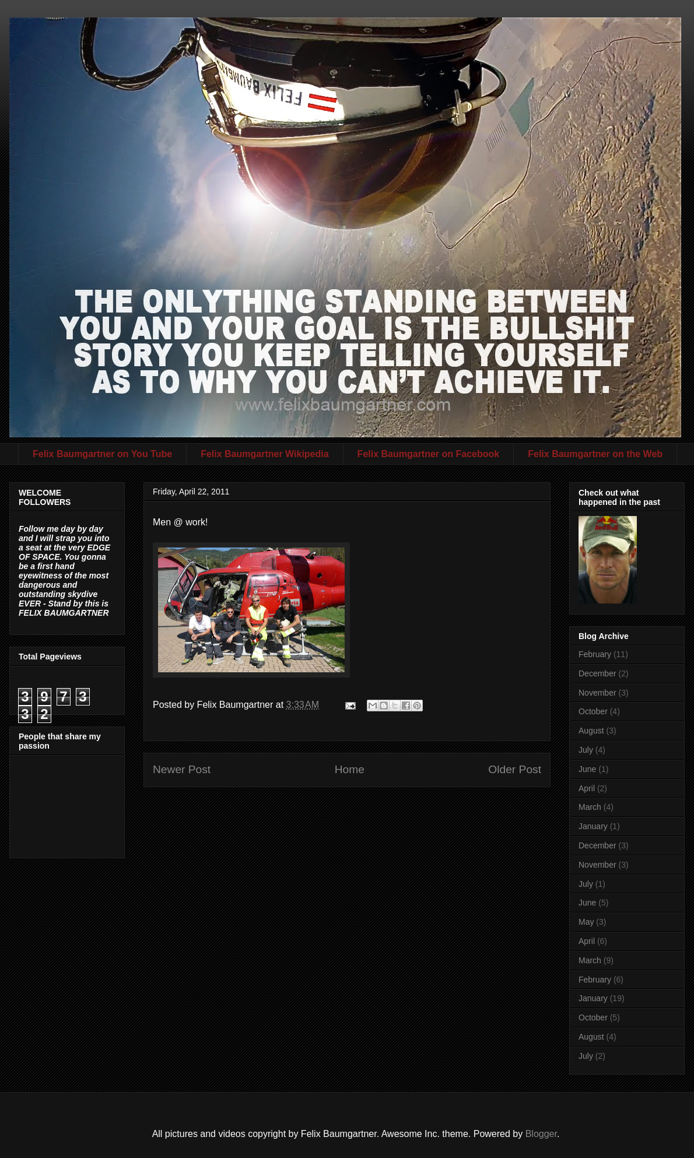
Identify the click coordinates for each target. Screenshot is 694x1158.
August (591, 730)
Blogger (541, 1134)
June (587, 769)
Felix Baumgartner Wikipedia (264, 454)
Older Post (514, 769)
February (595, 654)
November (597, 692)
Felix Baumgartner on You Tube (102, 454)
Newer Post (182, 769)
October (593, 711)
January (593, 826)
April (587, 788)
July (586, 750)
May (586, 922)
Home (349, 769)
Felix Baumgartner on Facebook (428, 454)
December (597, 673)
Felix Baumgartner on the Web (595, 454)
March (590, 807)
